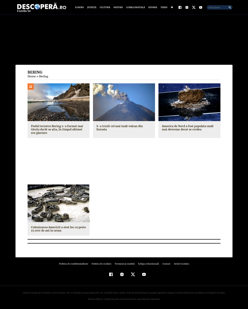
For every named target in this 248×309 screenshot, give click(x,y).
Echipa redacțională (147, 263)
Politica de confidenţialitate (75, 263)
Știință (91, 7)
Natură (117, 7)
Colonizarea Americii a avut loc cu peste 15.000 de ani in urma (58, 228)
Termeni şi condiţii (124, 263)
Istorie (152, 7)
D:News (80, 7)
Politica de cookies (101, 263)
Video (163, 7)
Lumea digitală (135, 7)
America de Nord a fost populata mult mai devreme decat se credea (187, 127)
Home (31, 76)
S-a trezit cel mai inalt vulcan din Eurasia (124, 126)
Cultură (105, 7)
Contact (165, 263)
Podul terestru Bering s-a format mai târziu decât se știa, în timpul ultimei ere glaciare (58, 129)
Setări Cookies (179, 263)
